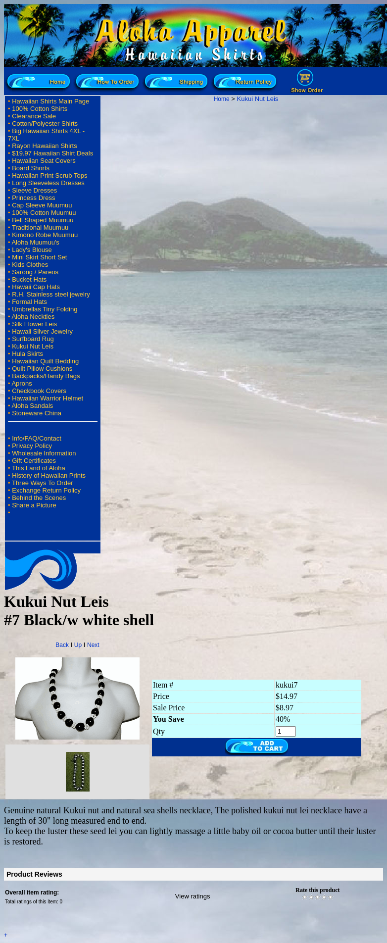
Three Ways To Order (42, 483)
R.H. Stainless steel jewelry (51, 294)
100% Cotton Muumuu (44, 212)
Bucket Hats (29, 279)
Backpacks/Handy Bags (46, 376)
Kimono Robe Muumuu (45, 235)
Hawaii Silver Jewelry (42, 331)
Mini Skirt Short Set (39, 257)
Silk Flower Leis (34, 324)
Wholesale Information (44, 453)
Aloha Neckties (32, 316)
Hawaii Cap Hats (36, 287)
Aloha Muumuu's (35, 242)
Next (93, 645)
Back (62, 645)
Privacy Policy (32, 445)
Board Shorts (30, 168)
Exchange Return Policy (46, 490)
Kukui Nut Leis (32, 346)
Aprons (21, 383)
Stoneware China (36, 413)
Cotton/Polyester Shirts (45, 123)
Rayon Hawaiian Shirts (44, 145)
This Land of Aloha (38, 468)
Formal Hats (29, 301)
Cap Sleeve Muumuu (42, 205)
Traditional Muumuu (40, 227)
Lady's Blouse (32, 249)
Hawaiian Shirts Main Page (50, 101)
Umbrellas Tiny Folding (44, 309)
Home (222, 99)
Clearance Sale (34, 116)
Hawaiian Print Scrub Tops (49, 175)
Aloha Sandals (32, 405)
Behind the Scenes (39, 497)
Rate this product (317, 890)
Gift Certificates (34, 460)
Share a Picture (34, 505)
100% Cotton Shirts (39, 108)
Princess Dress (33, 197)
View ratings (192, 896)
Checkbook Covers (39, 391)
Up (78, 645)
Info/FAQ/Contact (36, 438)
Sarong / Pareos (35, 272)
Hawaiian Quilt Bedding (45, 361)
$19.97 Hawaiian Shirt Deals (52, 153)
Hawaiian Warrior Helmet (47, 398)
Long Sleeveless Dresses (48, 183)
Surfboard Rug (33, 339)
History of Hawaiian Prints (49, 475)
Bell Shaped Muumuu (42, 220)
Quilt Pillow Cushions (42, 368)
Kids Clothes (30, 264)
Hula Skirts (27, 353)
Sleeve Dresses (34, 190)
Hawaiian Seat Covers (44, 160)
